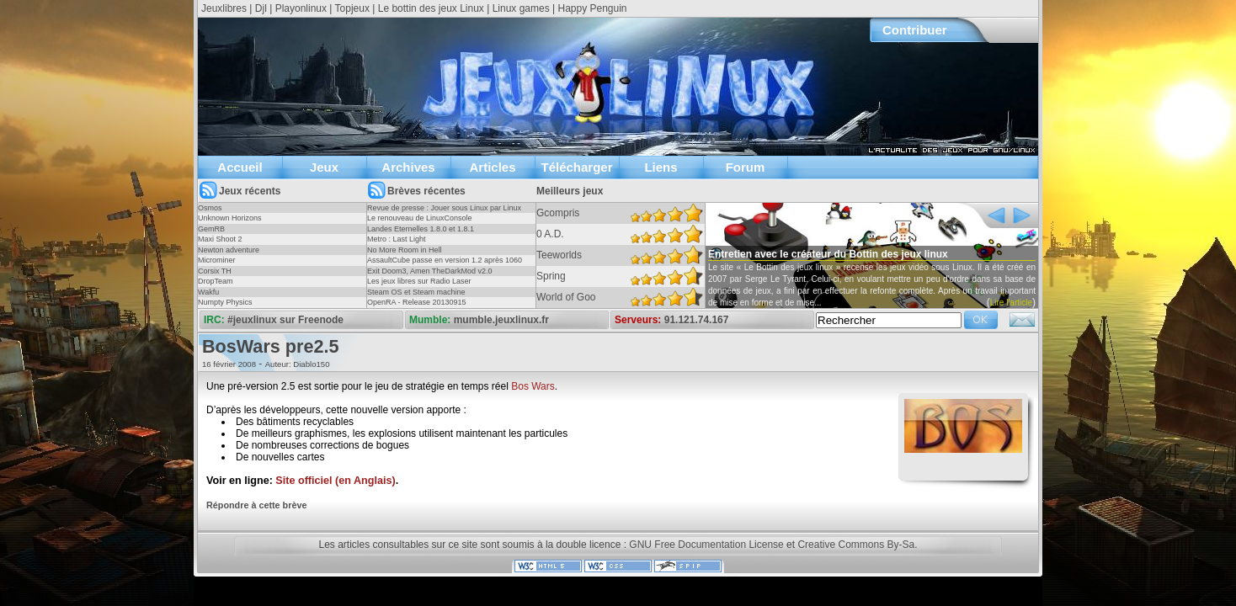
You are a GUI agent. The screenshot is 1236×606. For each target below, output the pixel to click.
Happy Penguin (591, 8)
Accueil (239, 167)
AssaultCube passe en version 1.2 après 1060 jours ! (444, 265)
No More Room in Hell (404, 250)
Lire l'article (1011, 302)
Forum (745, 167)
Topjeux (352, 8)
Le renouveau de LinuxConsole (419, 218)
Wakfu (208, 292)
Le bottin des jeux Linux (431, 8)
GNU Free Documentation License (706, 544)
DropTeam (215, 281)
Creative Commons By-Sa (855, 544)
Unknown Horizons (230, 218)
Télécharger (576, 167)
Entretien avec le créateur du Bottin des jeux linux (828, 254)
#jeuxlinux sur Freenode (285, 320)
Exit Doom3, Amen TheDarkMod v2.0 (429, 271)
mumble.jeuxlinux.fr (501, 320)
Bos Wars (533, 386)
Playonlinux (301, 8)
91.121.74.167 (696, 320)
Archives (407, 167)
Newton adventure (228, 250)
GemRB (211, 229)
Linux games (521, 8)
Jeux (324, 167)
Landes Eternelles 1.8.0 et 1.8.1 (420, 229)
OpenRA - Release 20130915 (416, 302)
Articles (492, 167)
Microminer (217, 260)
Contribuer (914, 30)
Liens (660, 167)
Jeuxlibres (224, 8)
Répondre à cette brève (256, 505)
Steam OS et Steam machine (416, 292)
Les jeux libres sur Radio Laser (419, 281)
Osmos (210, 208)
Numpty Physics (225, 302)
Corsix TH (215, 271)
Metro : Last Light (396, 239)
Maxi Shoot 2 (220, 239)
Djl (261, 8)
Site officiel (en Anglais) (335, 480)
